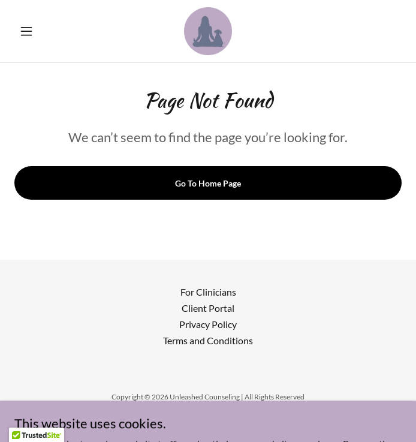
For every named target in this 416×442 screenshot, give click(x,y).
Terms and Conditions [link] (208, 340)
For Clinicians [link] (208, 291)
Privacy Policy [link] (208, 324)
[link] (208, 31)
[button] (43, 31)
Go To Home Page (208, 183)
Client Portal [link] (208, 308)
